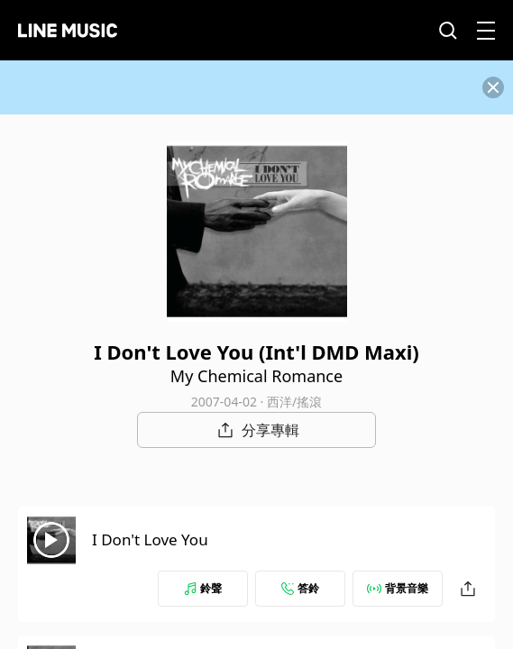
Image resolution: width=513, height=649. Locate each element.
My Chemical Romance (256, 376)
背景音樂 (397, 588)
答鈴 (300, 588)
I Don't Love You (150, 539)
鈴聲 (203, 588)
